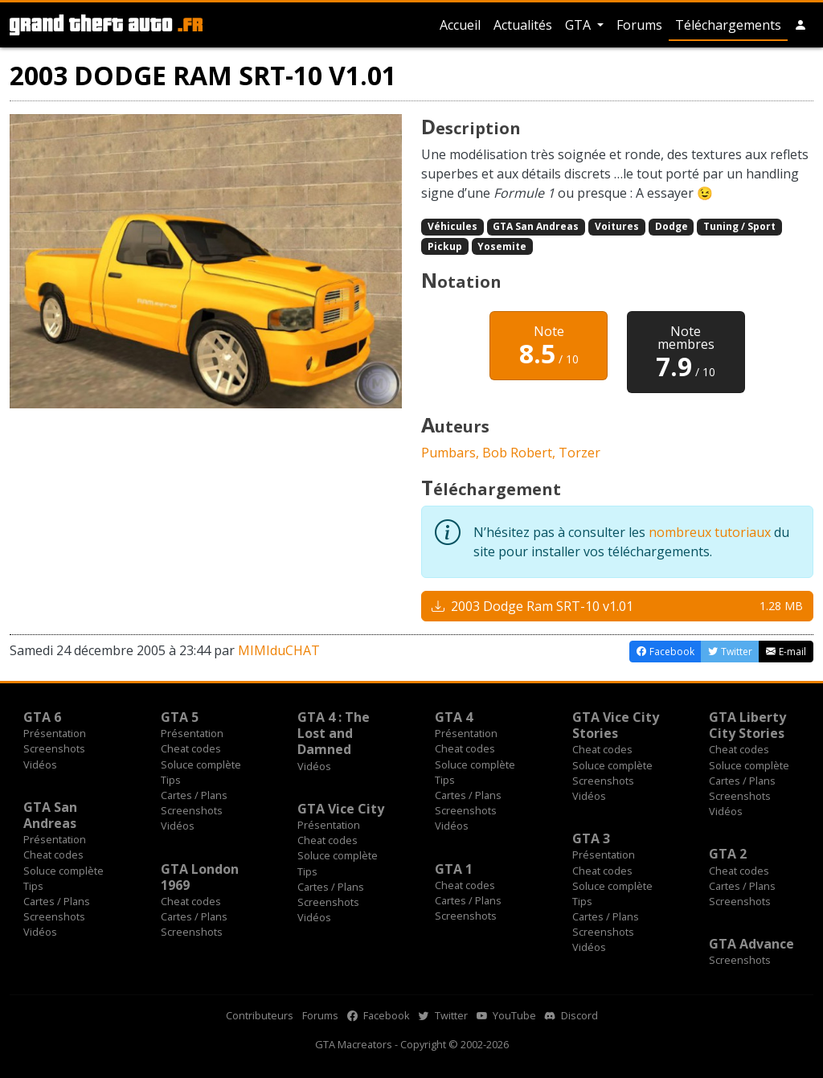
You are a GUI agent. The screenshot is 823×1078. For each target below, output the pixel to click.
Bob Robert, (520, 452)
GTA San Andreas (536, 226)
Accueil (460, 25)
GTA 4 (454, 717)
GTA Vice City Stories (615, 725)
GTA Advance (751, 944)
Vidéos (40, 764)
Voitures (617, 226)
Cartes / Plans (194, 795)
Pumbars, (451, 452)
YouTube (506, 1015)
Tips (171, 780)
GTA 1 (454, 869)
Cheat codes (191, 748)
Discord (571, 1015)
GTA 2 (728, 854)
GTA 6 (42, 717)
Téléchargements (728, 25)
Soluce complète (201, 764)
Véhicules (452, 226)
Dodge (671, 226)
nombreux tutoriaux (710, 532)
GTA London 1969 (200, 877)
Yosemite (501, 246)
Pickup (445, 246)
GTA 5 (180, 717)
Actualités (522, 25)
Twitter (443, 1015)
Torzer (579, 452)
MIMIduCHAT (279, 650)
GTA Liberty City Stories (747, 725)
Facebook (378, 1015)
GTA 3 (591, 838)
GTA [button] (579, 25)
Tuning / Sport (739, 226)
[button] (800, 25)
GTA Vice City (340, 809)
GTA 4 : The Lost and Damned (333, 733)
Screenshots (54, 748)
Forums (639, 25)
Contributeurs (259, 1015)
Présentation (54, 733)
